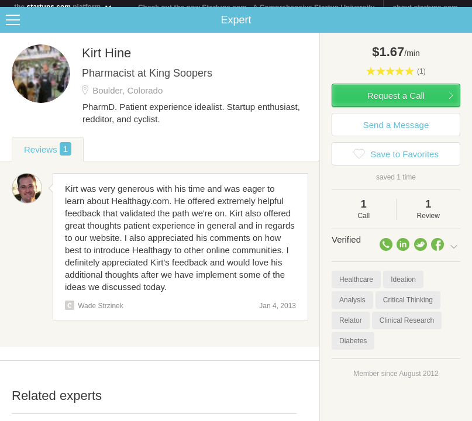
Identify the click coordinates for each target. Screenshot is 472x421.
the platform (63, 7)
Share (460, 27)
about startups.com (424, 8)
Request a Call (396, 103)
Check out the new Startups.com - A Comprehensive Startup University (256, 8)
